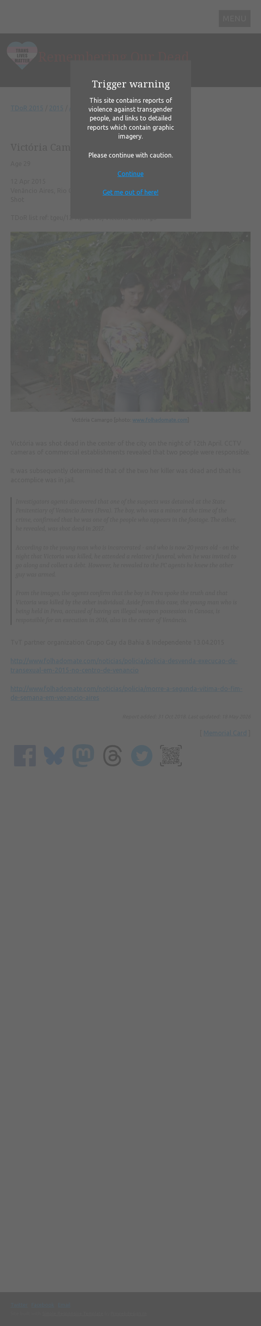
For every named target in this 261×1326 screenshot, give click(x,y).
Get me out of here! (130, 192)
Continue (130, 173)
